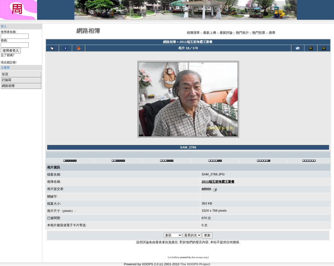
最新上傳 (209, 33)
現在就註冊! (9, 62)
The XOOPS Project (195, 264)
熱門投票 (258, 33)
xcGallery (174, 257)
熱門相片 (242, 33)
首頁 (5, 74)
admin (206, 188)
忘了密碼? (7, 55)
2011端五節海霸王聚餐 (196, 42)
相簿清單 (193, 33)
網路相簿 (8, 86)
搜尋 (272, 33)
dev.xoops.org (199, 257)
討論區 (6, 80)
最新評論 (226, 33)
